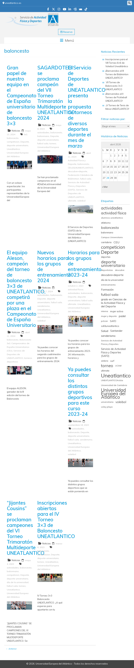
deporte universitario (17, 145)
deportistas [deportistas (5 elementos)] (107, 270)
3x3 (25, 134)
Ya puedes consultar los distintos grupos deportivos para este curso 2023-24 (80, 391)
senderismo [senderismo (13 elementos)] (108, 335)
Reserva (66, 31)
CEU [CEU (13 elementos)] (116, 242)
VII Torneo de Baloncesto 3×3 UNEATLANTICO (113, 86)
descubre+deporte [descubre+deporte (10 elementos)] (112, 275)
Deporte (24, 141)
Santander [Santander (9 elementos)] (116, 330)
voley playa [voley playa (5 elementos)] (107, 407)
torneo (52, 143)
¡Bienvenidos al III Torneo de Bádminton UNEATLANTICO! (116, 74)
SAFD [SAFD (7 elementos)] (113, 321)
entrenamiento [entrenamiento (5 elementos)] (108, 284)
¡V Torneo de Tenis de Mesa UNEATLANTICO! (117, 107)
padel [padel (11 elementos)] (122, 316)
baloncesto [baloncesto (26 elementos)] (110, 227)
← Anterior (11, 648)
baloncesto (12, 138)
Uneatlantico (13, 149)
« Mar (105, 186)
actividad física (75, 289)
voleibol (81, 200)
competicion (13, 141)
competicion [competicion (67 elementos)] (113, 247)
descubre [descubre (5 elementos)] (119, 270)
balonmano (43, 136)
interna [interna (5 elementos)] (104, 311)
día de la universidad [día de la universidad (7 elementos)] (112, 280)
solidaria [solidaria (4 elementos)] (104, 361)
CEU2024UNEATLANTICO (80, 167)
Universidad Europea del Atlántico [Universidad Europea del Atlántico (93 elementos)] (113, 393)
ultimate (72, 200)
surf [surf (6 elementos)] (112, 360)
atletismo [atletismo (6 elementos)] (106, 222)
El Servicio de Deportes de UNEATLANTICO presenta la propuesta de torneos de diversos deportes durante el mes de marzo (87, 107)
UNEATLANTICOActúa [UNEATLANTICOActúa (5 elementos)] (112, 380)
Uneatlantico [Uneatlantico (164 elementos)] (116, 375)
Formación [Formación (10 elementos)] (107, 289)
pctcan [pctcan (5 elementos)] (104, 321)
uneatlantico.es (12, 3)
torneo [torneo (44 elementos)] (107, 365)
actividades (43, 132)
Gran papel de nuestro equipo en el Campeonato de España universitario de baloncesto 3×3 (21, 95)
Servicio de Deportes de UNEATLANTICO (77, 193)
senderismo (43, 306)
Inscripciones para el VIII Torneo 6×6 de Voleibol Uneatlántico (116, 63)
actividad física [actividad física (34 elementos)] (113, 213)
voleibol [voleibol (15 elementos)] (121, 402)
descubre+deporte (77, 171)
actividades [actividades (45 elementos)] (111, 208)
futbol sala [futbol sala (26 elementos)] (109, 294)
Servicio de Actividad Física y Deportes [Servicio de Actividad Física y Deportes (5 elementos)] (111, 342)
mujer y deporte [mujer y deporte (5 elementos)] (109, 316)
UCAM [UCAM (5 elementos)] (118, 365)
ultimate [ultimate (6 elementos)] (105, 370)
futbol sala (42, 143)
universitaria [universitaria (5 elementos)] (107, 402)
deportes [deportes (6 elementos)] (105, 257)
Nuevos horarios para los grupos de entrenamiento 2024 (54, 266)
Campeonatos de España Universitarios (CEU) (18, 347)
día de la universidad (17, 582)
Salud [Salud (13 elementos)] (104, 331)
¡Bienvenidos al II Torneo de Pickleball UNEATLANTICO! (116, 97)
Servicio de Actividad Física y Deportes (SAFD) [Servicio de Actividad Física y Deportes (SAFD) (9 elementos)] (113, 352)
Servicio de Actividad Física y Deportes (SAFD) (78, 186)
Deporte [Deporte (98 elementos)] (109, 252)
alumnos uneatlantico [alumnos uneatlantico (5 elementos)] (112, 217)
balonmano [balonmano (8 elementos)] (107, 232)
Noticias (16, 130)
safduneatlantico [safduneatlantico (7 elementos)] (110, 326)
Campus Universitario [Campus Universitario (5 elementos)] (112, 237)
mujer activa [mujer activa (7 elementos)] (116, 311)
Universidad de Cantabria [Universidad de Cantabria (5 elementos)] (114, 385)
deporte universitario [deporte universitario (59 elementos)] (113, 263)
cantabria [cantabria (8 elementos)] (106, 242)
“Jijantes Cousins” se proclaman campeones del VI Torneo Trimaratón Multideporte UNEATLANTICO (25, 528)
